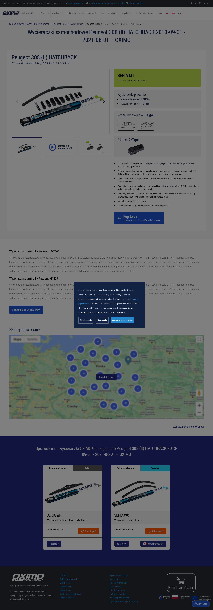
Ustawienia (102, 320)
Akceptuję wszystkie (122, 320)
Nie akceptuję (86, 320)
